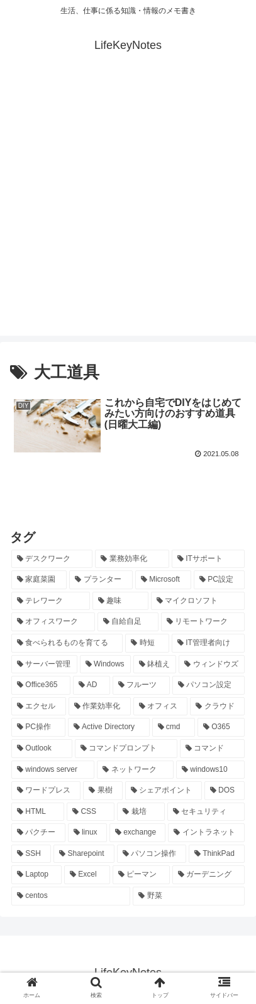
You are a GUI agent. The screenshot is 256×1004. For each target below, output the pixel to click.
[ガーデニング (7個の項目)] (208, 874)
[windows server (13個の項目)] (52, 770)
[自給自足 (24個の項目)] (128, 621)
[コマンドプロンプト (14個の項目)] (126, 748)
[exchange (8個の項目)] (137, 832)
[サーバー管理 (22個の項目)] (44, 664)
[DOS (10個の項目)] (224, 790)
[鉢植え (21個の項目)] (155, 664)
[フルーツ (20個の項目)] (141, 685)
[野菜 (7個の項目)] (189, 896)
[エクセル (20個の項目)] (38, 706)
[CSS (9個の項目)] (90, 812)
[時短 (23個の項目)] (147, 643)
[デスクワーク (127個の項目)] (51, 559)
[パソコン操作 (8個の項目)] (151, 854)
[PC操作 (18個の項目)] (38, 727)
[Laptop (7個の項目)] (36, 874)
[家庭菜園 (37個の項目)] (39, 579)
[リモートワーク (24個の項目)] (203, 621)
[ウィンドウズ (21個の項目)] (212, 664)
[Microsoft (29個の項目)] (163, 579)
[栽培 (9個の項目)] (140, 812)
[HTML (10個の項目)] (37, 812)
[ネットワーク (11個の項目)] (135, 770)
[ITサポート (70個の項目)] (208, 559)
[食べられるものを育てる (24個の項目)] (67, 643)
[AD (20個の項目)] (91, 685)
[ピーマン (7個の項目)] (141, 874)
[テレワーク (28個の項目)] (50, 601)
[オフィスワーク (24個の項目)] (53, 621)
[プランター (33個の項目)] (100, 579)
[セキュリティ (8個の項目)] (206, 812)
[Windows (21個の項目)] (105, 664)
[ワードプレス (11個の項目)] (46, 790)
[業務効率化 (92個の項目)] (132, 559)
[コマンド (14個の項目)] (212, 748)
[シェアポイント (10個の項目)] (163, 790)
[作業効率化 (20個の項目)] (100, 706)
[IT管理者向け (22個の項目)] (208, 643)
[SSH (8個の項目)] (31, 854)
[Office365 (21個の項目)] (40, 685)
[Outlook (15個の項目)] (41, 748)
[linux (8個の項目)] (87, 832)
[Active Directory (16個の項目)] (108, 727)
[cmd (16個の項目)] (173, 727)
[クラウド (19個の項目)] (217, 706)
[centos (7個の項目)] (70, 896)
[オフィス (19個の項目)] (160, 706)
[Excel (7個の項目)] (87, 874)
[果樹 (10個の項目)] (102, 790)
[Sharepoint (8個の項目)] (83, 854)
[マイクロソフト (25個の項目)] (198, 601)
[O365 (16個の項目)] (221, 727)
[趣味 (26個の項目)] (120, 601)
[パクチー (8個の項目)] (38, 832)
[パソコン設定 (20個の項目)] (208, 685)
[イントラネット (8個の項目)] (206, 832)
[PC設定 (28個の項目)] (219, 579)
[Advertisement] (128, 208)
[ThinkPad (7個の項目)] (217, 854)
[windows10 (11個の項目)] (210, 770)
